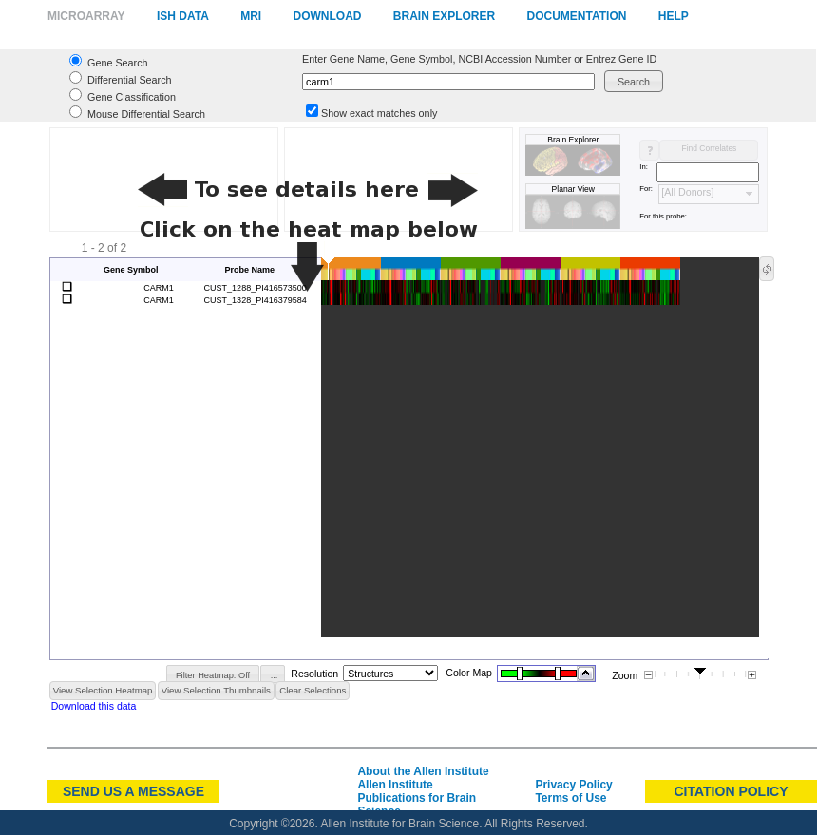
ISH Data (183, 16)
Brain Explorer (444, 16)
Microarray (86, 16)
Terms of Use (570, 798)
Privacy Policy (573, 784)
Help (673, 16)
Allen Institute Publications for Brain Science (416, 798)
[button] (633, 81)
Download (327, 16)
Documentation (577, 16)
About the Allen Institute (422, 771)
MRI (250, 16)
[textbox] (448, 81)
